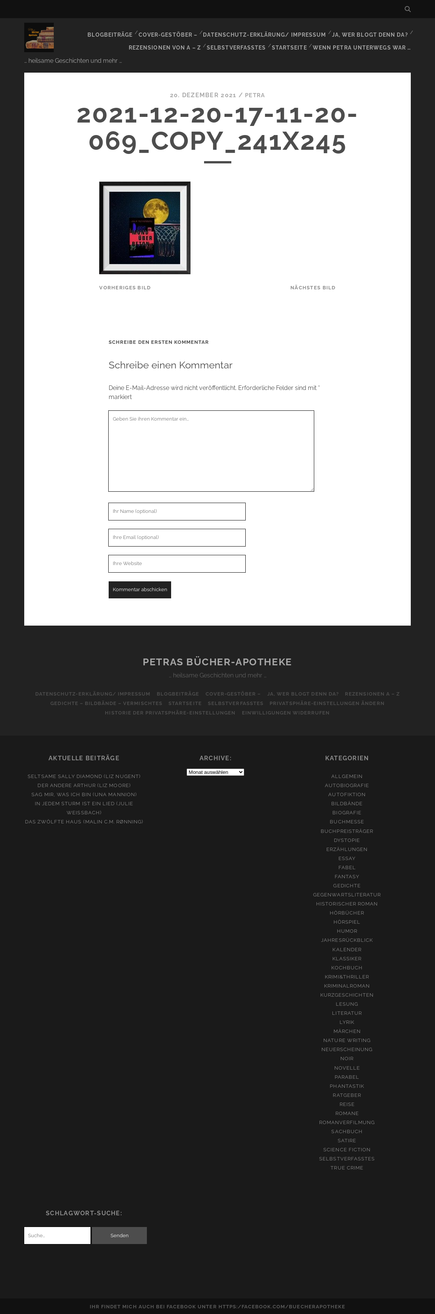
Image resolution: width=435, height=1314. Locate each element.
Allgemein (347, 775)
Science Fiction (347, 1148)
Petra (255, 94)
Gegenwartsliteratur (347, 893)
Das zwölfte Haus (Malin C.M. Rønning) (84, 820)
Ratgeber (347, 1094)
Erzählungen (347, 848)
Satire (347, 1139)
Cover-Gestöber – (178, 32)
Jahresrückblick (347, 939)
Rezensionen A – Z (375, 693)
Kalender (346, 948)
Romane (347, 1112)
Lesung (347, 1003)
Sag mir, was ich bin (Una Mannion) (83, 793)
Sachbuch (346, 1130)
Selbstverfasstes (242, 41)
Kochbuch (346, 966)
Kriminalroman (347, 985)
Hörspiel (347, 921)
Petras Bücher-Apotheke (217, 660)
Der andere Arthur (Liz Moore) (83, 784)
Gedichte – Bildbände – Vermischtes (104, 702)
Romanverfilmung (347, 1121)
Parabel (347, 1076)
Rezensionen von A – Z (173, 41)
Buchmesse (347, 820)
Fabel (347, 866)
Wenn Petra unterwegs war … (364, 41)
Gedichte (346, 884)
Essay (346, 857)
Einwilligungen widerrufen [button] (286, 711)
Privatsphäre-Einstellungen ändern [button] (329, 702)
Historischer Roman (347, 903)
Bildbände (347, 802)
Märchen (347, 1030)
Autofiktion (346, 793)
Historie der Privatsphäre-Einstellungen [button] (169, 711)
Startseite (293, 41)
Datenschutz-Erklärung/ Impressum (270, 32)
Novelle (347, 1067)
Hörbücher (347, 912)
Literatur (347, 1012)
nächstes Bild (313, 286)
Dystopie (347, 839)
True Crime (347, 1167)
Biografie (346, 811)
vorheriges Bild (125, 286)
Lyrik (347, 1021)
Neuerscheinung (347, 1048)
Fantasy (347, 875)
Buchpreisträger (347, 830)
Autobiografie (347, 784)
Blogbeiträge (121, 32)
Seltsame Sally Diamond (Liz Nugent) (84, 775)
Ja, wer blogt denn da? (371, 32)
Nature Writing (347, 1039)
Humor (347, 930)
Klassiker (347, 957)
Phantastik (347, 1085)
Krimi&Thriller (347, 976)
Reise (347, 1103)
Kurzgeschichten (347, 994)
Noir (347, 1057)
